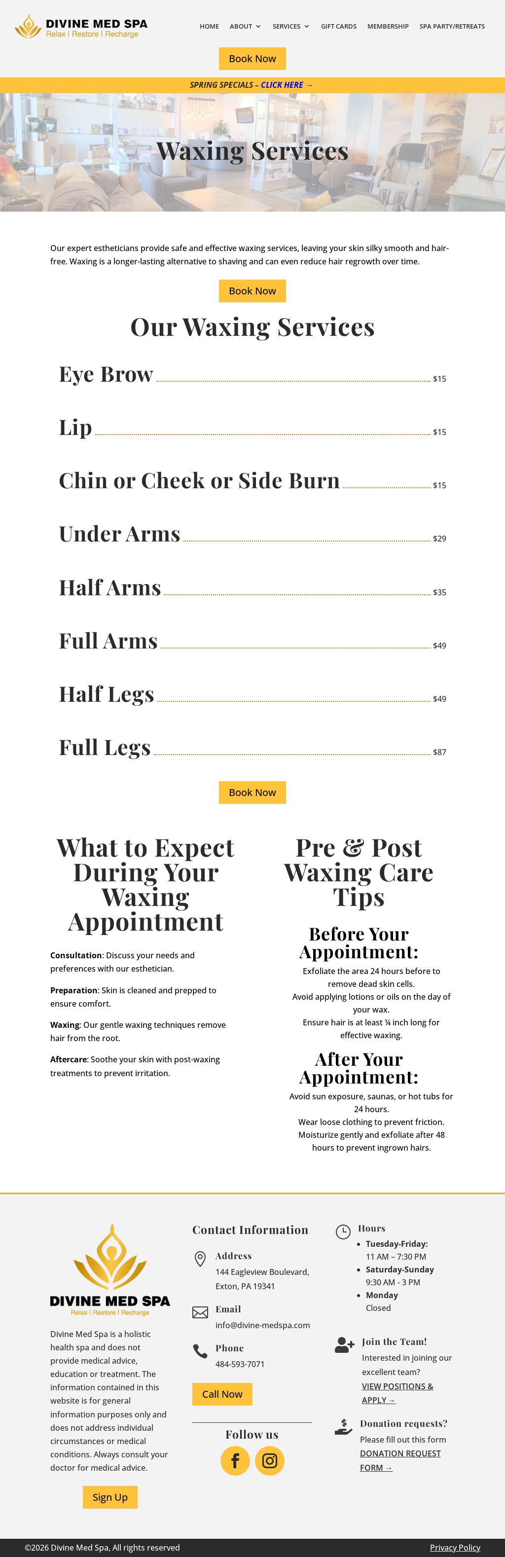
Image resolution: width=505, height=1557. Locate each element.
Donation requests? (404, 1423)
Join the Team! (394, 1341)
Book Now (252, 58)
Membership (388, 26)
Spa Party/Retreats (452, 26)
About (241, 26)
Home (209, 26)
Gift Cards (339, 26)
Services (286, 26)
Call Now (222, 1394)
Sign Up (110, 1497)
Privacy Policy (455, 1547)
